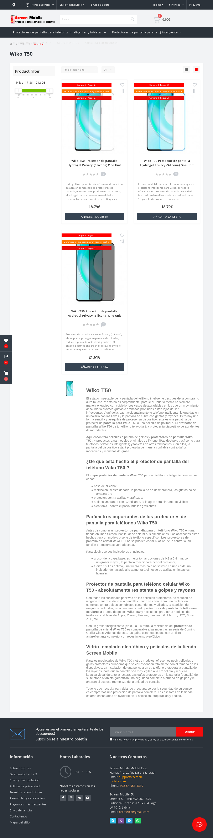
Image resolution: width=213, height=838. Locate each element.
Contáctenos (18, 816)
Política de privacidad (135, 739)
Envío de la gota (100, 4)
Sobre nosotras (68, 43)
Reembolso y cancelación (27, 798)
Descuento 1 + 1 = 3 (23, 774)
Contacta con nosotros (101, 43)
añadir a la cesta (94, 217)
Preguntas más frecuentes (28, 804)
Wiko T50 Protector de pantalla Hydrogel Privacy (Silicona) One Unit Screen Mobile (94, 165)
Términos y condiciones (26, 792)
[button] (16, 5)
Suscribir (190, 731)
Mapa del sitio (20, 822)
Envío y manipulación (72, 4)
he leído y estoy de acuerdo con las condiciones (153, 739)
